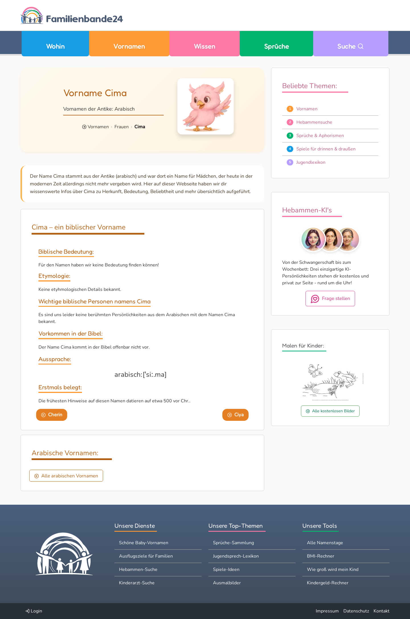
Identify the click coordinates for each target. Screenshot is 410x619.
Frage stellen (330, 299)
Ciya (235, 414)
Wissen (205, 46)
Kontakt (382, 611)
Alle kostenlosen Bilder (330, 411)
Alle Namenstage (325, 543)
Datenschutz (356, 611)
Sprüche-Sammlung (233, 543)
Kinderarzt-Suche (137, 583)
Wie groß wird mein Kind (332, 569)
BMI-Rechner (320, 556)
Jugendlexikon (310, 162)
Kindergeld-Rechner (327, 583)
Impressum (327, 611)
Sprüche (276, 46)
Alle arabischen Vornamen (66, 476)
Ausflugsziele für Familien (146, 556)
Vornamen (129, 46)
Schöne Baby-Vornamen (143, 543)
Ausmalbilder (227, 583)
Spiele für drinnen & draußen (326, 149)
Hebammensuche (314, 122)
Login (33, 611)
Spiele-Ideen (226, 569)
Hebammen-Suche (138, 569)
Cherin (51, 414)
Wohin (55, 46)
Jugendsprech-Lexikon (236, 556)
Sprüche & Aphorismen (320, 136)
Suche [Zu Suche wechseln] (350, 46)
